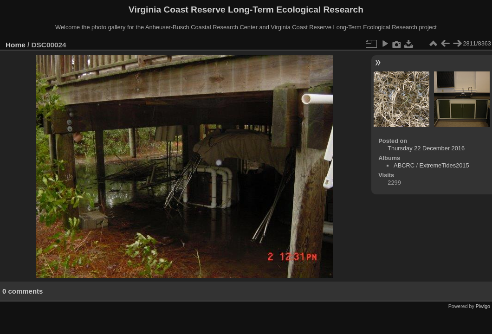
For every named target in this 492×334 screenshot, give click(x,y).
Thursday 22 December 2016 (426, 148)
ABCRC (404, 165)
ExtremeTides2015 (444, 165)
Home (16, 45)
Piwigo (483, 306)
